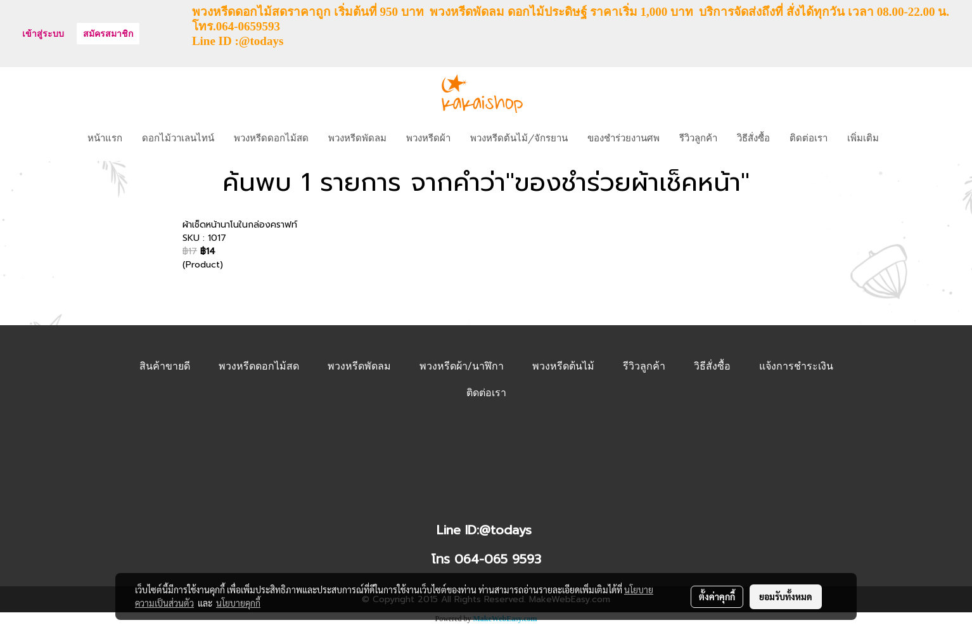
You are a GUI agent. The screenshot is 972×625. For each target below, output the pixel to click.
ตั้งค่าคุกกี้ (717, 596)
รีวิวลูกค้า (698, 137)
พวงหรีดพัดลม (357, 137)
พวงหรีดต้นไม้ (563, 366)
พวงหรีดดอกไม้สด (271, 137)
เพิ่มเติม (863, 137)
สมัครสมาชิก (108, 34)
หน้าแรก (104, 137)
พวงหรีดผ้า (428, 137)
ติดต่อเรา (809, 137)
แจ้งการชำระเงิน (796, 366)
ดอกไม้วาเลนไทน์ (178, 137)
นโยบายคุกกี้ (238, 603)
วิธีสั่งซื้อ (753, 137)
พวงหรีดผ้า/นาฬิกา (461, 366)
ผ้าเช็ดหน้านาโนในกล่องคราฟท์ (239, 224)
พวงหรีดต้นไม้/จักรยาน (519, 137)
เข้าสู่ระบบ (43, 34)
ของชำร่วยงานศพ (623, 137)
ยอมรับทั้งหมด (785, 596)
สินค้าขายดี (164, 366)
